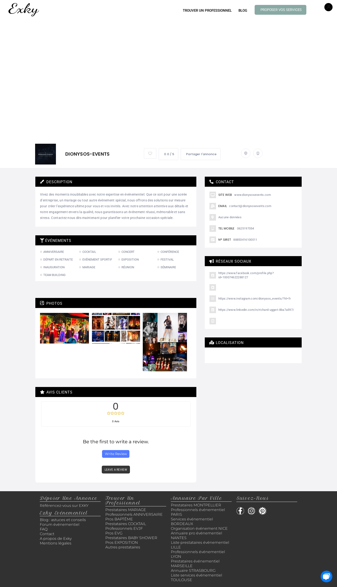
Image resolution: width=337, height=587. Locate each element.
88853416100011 (245, 239)
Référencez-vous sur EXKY (64, 505)
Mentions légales (55, 543)
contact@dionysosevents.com (250, 206)
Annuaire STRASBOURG (193, 570)
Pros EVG (113, 533)
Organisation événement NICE (199, 528)
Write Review (116, 454)
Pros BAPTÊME (119, 519)
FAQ (44, 529)
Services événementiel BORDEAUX (192, 521)
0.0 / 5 (168, 154)
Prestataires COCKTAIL (125, 524)
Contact (47, 534)
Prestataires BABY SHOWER (131, 538)
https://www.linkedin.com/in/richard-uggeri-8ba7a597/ (256, 309)
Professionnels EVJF (124, 528)
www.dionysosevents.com (252, 195)
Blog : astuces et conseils (63, 520)
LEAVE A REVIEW (116, 469)
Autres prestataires (122, 547)
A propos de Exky (56, 538)
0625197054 (245, 228)
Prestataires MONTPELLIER (196, 505)
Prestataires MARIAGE (125, 510)
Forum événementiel (59, 524)
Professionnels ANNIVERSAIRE (134, 514)
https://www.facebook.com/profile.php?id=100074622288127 (246, 275)
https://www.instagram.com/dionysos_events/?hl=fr (254, 298)
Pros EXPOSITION (121, 542)
